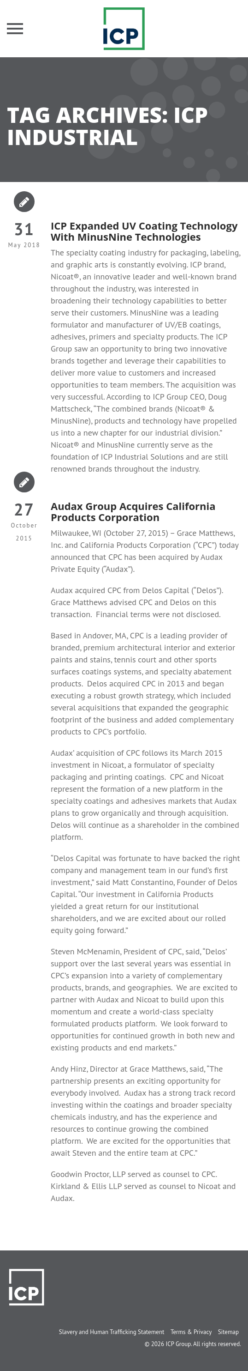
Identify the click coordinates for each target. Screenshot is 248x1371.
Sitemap (228, 1332)
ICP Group (178, 1344)
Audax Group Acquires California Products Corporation (133, 511)
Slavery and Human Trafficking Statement (112, 1332)
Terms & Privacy (191, 1332)
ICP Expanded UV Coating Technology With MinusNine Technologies (144, 230)
